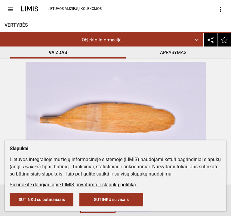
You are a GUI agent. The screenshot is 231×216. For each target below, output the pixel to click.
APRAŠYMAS (173, 52)
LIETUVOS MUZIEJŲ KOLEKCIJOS (75, 9)
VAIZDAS (58, 52)
